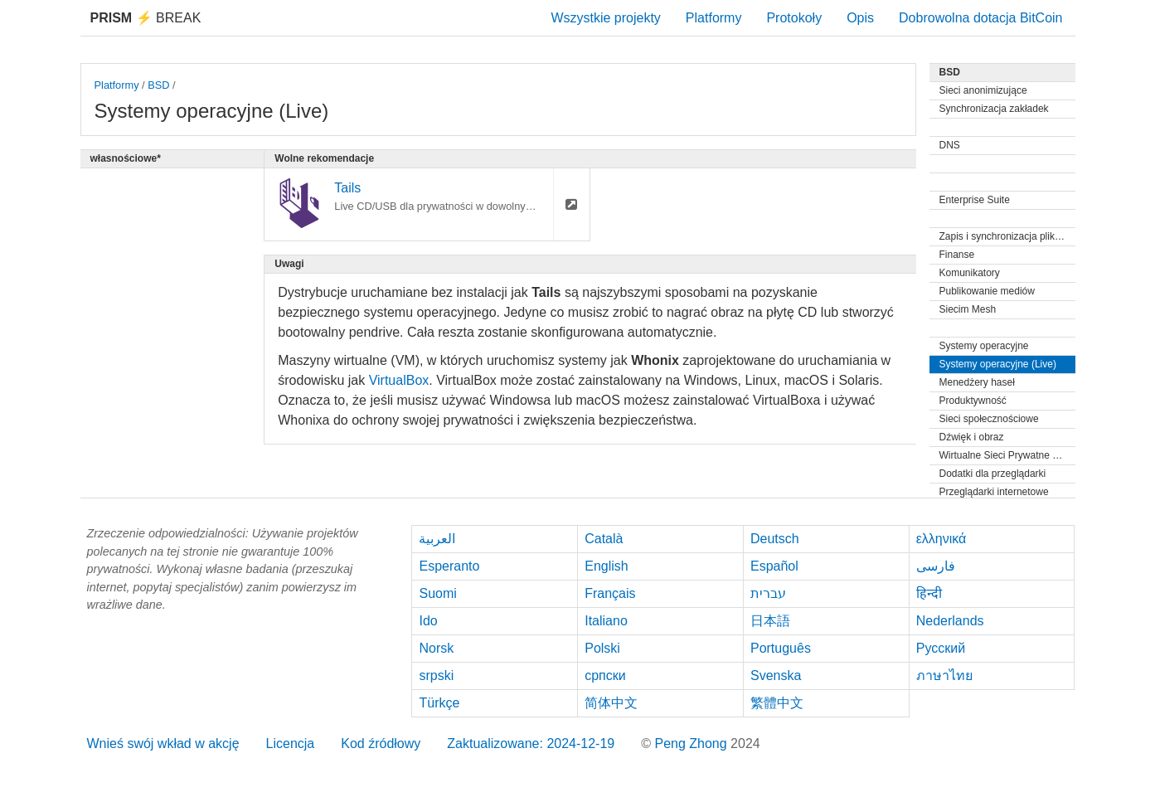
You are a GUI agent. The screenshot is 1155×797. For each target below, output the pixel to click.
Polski (602, 648)
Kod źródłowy (380, 743)
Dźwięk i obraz (971, 437)
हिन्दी (929, 593)
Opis (860, 18)
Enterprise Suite (974, 200)
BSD (158, 85)
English (606, 566)
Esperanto (449, 566)
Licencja (290, 743)
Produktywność (973, 400)
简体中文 (611, 703)
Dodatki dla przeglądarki (992, 473)
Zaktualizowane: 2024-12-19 (530, 743)
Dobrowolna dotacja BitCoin (980, 18)
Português (780, 648)
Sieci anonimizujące (983, 90)
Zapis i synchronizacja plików (1003, 236)
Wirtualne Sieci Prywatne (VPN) (1007, 455)
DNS (949, 145)
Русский (940, 648)
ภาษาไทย (944, 675)
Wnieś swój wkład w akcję (163, 743)
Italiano (606, 621)
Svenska (775, 675)
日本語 (770, 621)
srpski (436, 675)
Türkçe (439, 703)
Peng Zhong (692, 743)
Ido (428, 621)
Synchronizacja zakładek (994, 108)
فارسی (935, 566)
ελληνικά (941, 539)
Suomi (437, 593)
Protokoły (794, 18)
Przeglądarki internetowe (994, 492)
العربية (437, 539)
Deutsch (774, 539)
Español (774, 566)
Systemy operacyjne (984, 346)
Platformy (714, 18)
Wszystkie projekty (605, 18)
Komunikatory (969, 273)
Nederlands (950, 621)
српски (605, 675)
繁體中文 (776, 703)
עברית (768, 593)
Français (610, 593)
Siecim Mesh (968, 309)
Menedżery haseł (977, 382)
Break (145, 18)
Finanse (957, 254)
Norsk (436, 648)
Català (604, 539)
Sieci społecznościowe (989, 419)
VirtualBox (399, 380)
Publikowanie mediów (987, 291)
